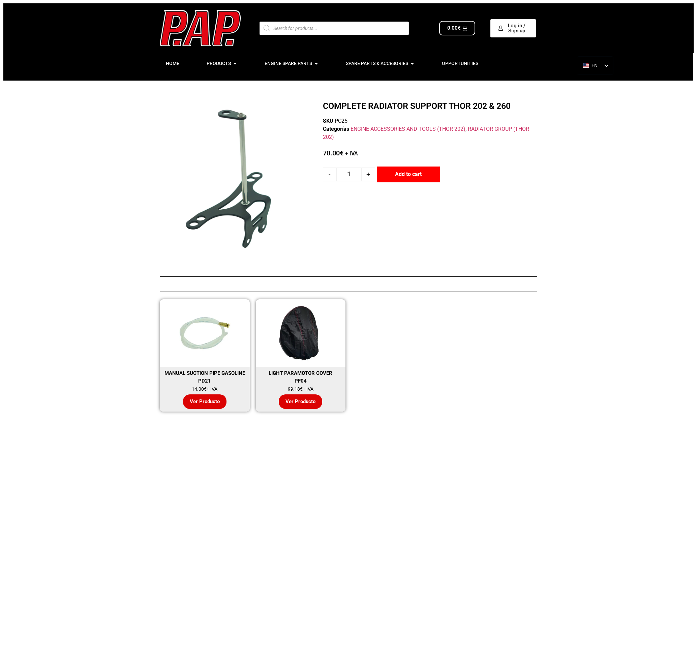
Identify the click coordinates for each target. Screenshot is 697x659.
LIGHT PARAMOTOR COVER (300, 373)
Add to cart (408, 174)
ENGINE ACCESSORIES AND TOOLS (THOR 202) (408, 129)
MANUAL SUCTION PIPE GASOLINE (204, 373)
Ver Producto (205, 401)
